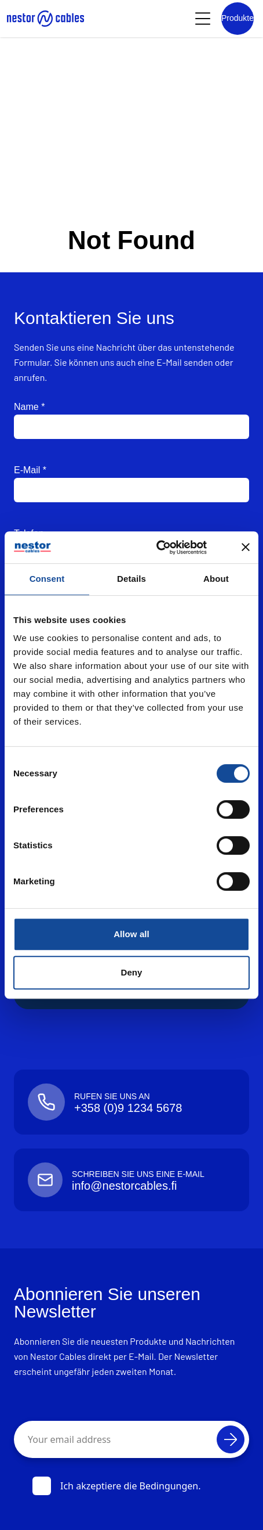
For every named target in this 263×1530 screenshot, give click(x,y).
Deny (131, 972)
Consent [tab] (47, 579)
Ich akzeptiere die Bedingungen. (116, 1486)
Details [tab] (131, 579)
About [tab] (216, 579)
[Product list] (237, 18)
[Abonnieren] (230, 1439)
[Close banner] (246, 547)
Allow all (131, 934)
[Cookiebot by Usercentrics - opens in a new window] (169, 547)
